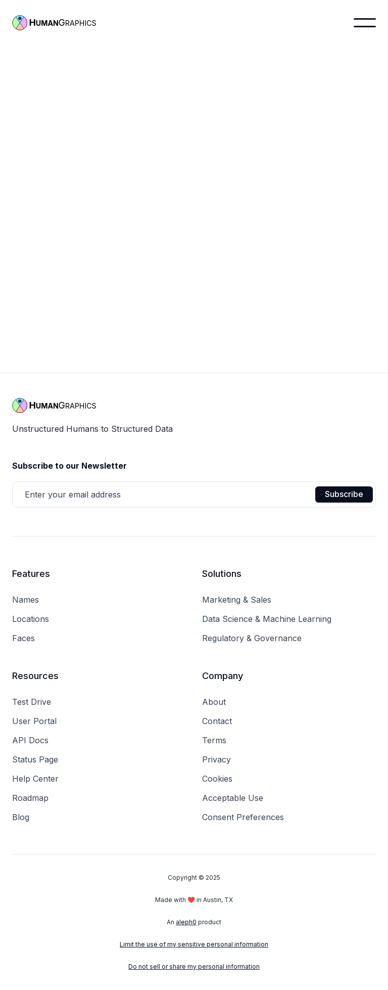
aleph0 (186, 922)
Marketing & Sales (236, 599)
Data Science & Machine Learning (266, 618)
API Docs (30, 740)
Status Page (35, 759)
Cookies (217, 778)
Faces (23, 638)
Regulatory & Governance (252, 638)
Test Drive (31, 701)
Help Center (35, 778)
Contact (217, 721)
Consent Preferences (243, 817)
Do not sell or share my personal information (194, 966)
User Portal (34, 721)
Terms (214, 740)
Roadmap (30, 797)
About (214, 701)
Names (25, 599)
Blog (20, 817)
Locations (30, 618)
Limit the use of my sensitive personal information (194, 944)
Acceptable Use (232, 797)
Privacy (216, 759)
